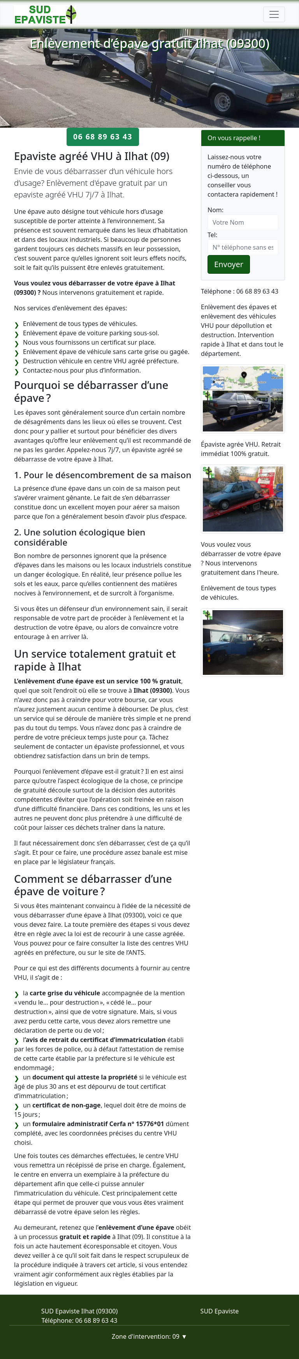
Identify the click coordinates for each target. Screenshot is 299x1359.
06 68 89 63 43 (102, 136)
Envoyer (228, 264)
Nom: (215, 210)
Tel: (212, 235)
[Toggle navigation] (274, 14)
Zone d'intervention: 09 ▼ (149, 1336)
